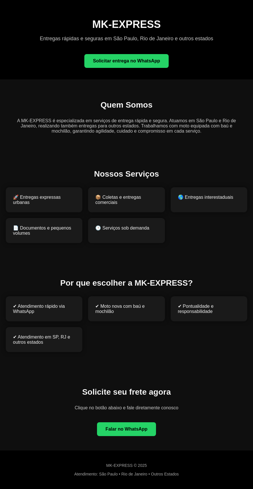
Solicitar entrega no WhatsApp (126, 60)
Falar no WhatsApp (127, 429)
